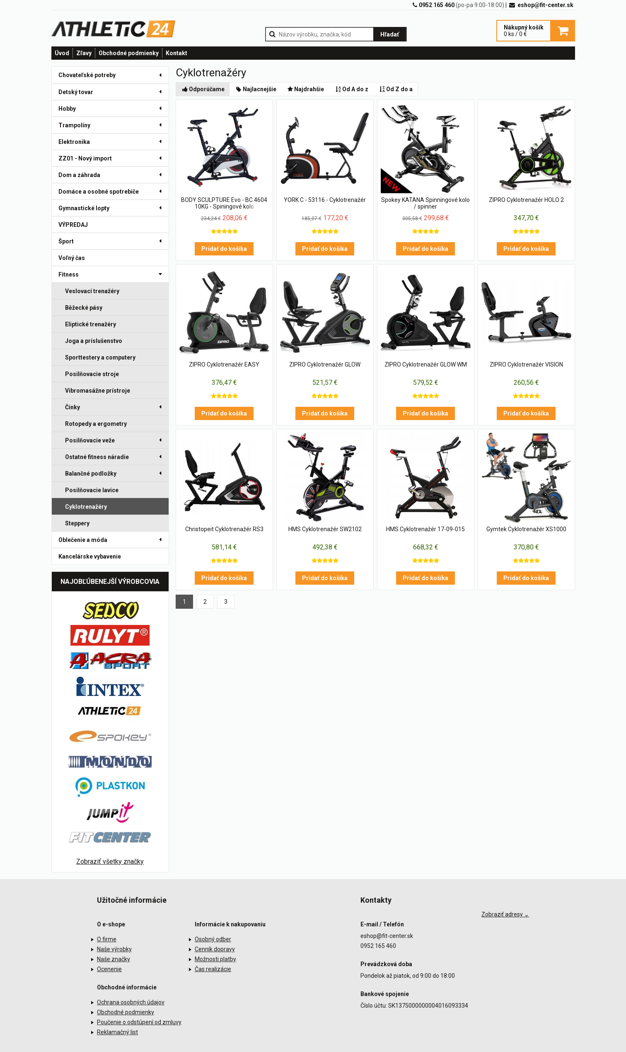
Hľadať (389, 34)
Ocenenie (109, 969)
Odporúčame (203, 89)
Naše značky (113, 959)
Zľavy (84, 53)
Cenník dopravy (215, 949)
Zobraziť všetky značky (110, 861)
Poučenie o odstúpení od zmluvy (139, 1022)
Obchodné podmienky (129, 53)
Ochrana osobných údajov (130, 1002)
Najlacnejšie (255, 89)
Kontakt (176, 53)
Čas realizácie (213, 969)
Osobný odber (213, 939)
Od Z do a (395, 89)
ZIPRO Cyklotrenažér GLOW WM (425, 364)
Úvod (62, 53)
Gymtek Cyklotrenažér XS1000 (526, 529)
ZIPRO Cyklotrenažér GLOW (324, 364)
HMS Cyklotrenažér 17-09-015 (425, 529)
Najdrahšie (305, 89)
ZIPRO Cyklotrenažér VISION (526, 364)
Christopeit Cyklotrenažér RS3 (224, 529)
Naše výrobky (114, 949)
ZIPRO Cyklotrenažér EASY (224, 364)
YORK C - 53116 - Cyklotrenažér (325, 200)
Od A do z (351, 89)
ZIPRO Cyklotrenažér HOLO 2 (526, 200)
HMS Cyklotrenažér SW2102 (325, 529)
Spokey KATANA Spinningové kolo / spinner (425, 203)
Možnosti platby (215, 959)
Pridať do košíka (224, 248)
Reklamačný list (117, 1032)
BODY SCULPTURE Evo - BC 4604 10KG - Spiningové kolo (224, 203)
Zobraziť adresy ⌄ (505, 914)
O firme (106, 939)
